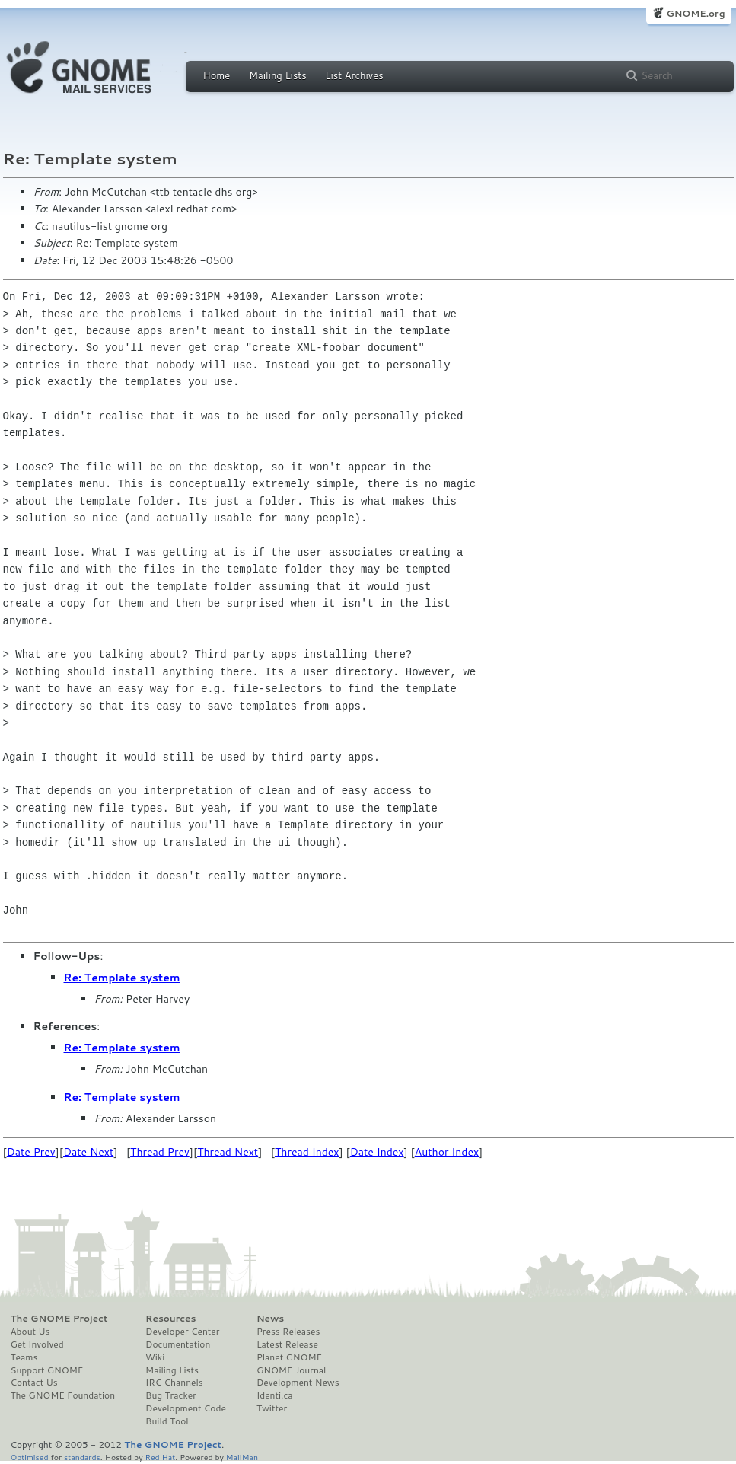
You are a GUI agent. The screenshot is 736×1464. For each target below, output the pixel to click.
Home (217, 75)
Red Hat (160, 1456)
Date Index (377, 1151)
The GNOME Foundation (63, 1395)
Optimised (30, 1456)
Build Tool (166, 1421)
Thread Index (307, 1151)
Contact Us (34, 1382)
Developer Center (182, 1331)
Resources (170, 1318)
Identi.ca (274, 1395)
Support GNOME (47, 1370)
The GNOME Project (59, 1318)
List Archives (354, 75)
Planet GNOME (289, 1357)
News (270, 1318)
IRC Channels (174, 1382)
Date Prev (31, 1151)
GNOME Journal (291, 1370)
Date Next (88, 1151)
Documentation (177, 1344)
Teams (24, 1357)
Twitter (271, 1408)
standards (82, 1456)
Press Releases (288, 1331)
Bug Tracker (170, 1395)
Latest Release (287, 1344)
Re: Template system (122, 977)
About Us (30, 1331)
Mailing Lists (278, 75)
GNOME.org (695, 13)
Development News (297, 1382)
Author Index (447, 1151)
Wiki (154, 1357)
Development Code (185, 1408)
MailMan (242, 1456)
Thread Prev (160, 1151)
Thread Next (227, 1151)
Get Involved (37, 1344)
